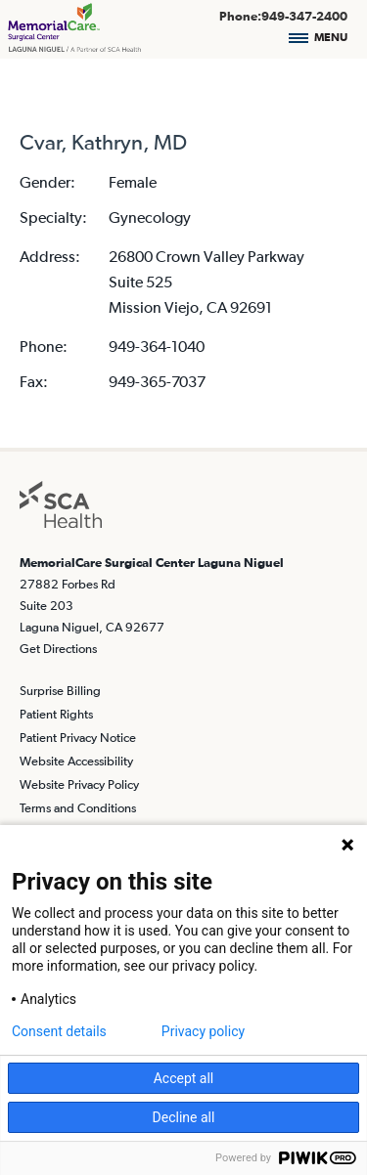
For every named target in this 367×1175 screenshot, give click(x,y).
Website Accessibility (76, 761)
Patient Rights (56, 714)
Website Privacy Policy (79, 784)
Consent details (59, 1031)
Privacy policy (203, 1031)
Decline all (184, 1117)
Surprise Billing (60, 690)
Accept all (184, 1078)
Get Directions (58, 648)
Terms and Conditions (78, 808)
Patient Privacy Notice (78, 737)
